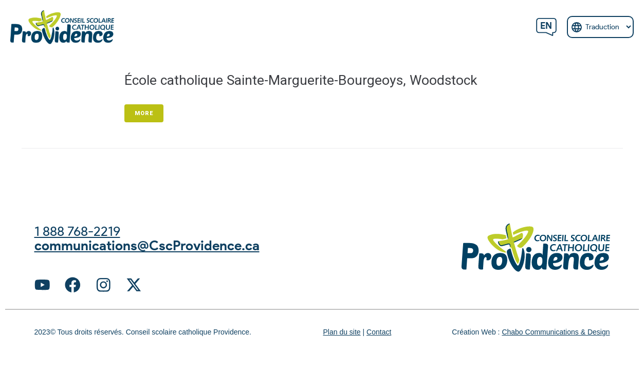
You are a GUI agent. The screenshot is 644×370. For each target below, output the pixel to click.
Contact (378, 333)
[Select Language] (600, 27)
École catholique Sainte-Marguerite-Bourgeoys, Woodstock (311, 79)
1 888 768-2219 (80, 230)
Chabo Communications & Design (556, 333)
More (144, 113)
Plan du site (341, 333)
